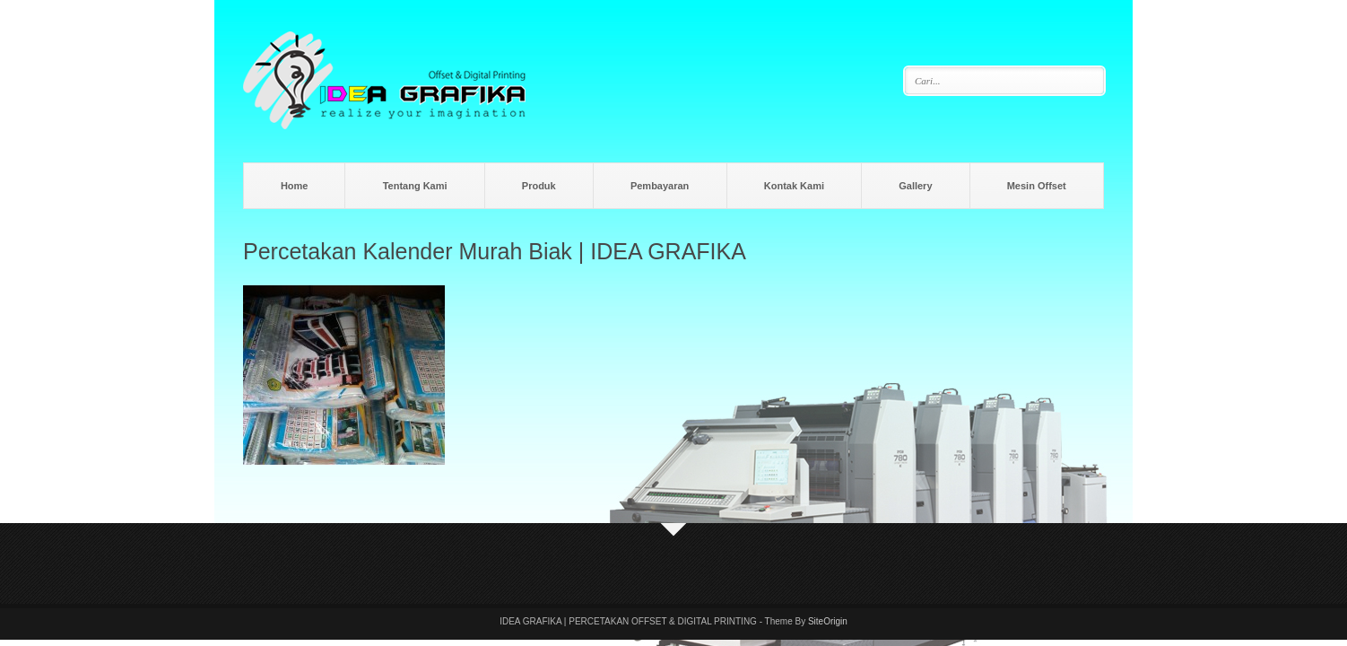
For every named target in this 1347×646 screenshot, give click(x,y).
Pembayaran (659, 185)
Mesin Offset (1036, 185)
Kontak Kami (794, 185)
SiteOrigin (827, 621)
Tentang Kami (415, 185)
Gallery (915, 185)
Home (295, 185)
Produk (539, 185)
